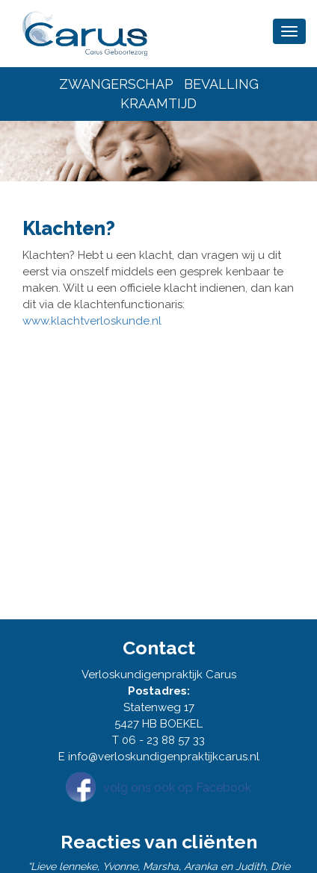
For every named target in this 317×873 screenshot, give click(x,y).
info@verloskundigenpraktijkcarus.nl (163, 756)
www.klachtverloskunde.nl (91, 321)
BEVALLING (221, 84)
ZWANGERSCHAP (116, 84)
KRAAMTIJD (158, 103)
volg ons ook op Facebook (177, 787)
